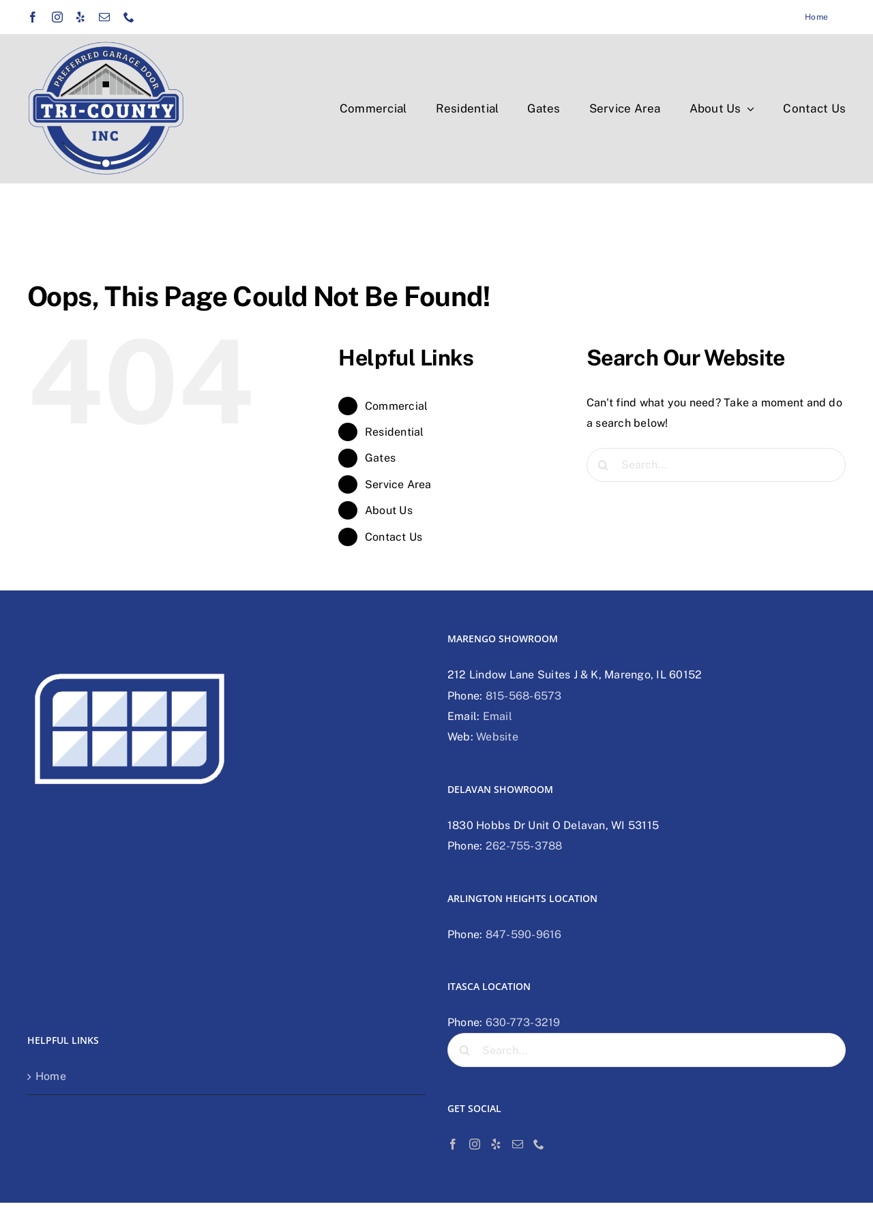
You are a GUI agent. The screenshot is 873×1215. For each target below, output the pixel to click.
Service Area (398, 484)
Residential (394, 431)
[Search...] (716, 465)
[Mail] (517, 1144)
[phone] (128, 17)
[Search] (604, 465)
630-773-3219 (523, 1022)
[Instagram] (474, 1144)
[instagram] (57, 17)
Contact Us (393, 536)
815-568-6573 (524, 695)
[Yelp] (495, 1144)
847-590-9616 (524, 934)
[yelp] (80, 17)
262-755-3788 (524, 845)
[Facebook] (452, 1144)
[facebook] (32, 17)
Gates (380, 457)
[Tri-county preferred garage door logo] (106, 46)
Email (497, 716)
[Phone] (538, 1144)
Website (497, 736)
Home (50, 1076)
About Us (389, 510)
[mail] (104, 17)
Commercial (396, 406)
